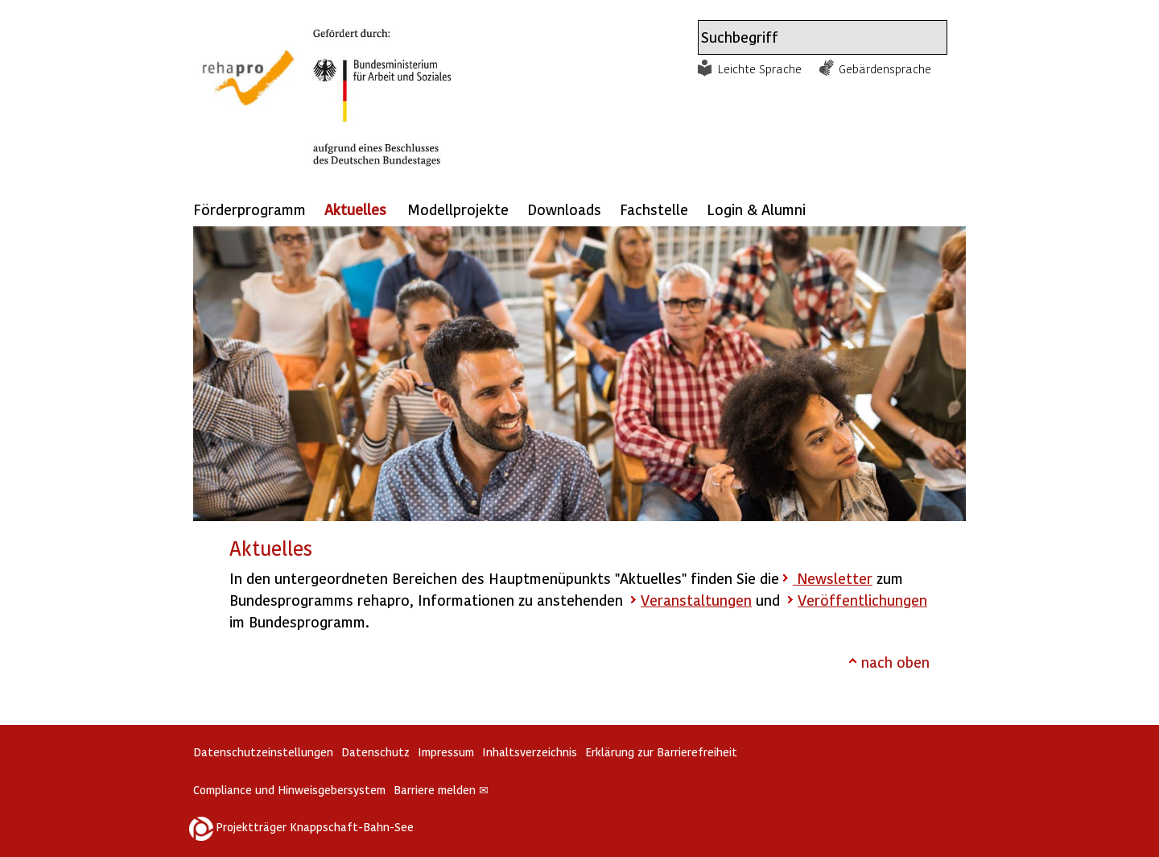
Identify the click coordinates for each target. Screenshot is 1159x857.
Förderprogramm (249, 209)
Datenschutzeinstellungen (263, 752)
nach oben (895, 661)
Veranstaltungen (696, 599)
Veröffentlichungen (862, 599)
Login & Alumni (756, 209)
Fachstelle (654, 209)
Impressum (446, 752)
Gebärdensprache (885, 68)
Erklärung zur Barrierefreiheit (661, 752)
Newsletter (832, 577)
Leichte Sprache (760, 68)
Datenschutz (375, 752)
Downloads (564, 209)
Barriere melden (441, 790)
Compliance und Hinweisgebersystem (289, 790)
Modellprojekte (458, 209)
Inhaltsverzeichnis (529, 752)
